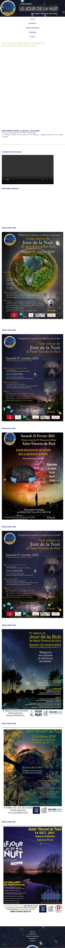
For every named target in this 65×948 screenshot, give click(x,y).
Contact (32, 36)
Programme (32, 23)
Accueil (32, 19)
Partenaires (32, 32)
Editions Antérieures (32, 28)
